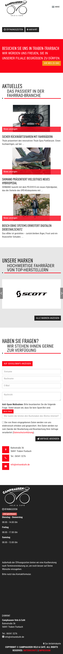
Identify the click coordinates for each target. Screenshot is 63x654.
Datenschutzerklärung (23, 432)
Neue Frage (8, 411)
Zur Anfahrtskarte (52, 643)
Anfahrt (32, 29)
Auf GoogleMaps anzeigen (17, 363)
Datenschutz (30, 650)
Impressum (44, 650)
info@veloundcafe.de (20, 464)
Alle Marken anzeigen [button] (47, 318)
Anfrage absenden (48, 438)
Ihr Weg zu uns (51, 63)
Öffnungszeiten (13, 29)
